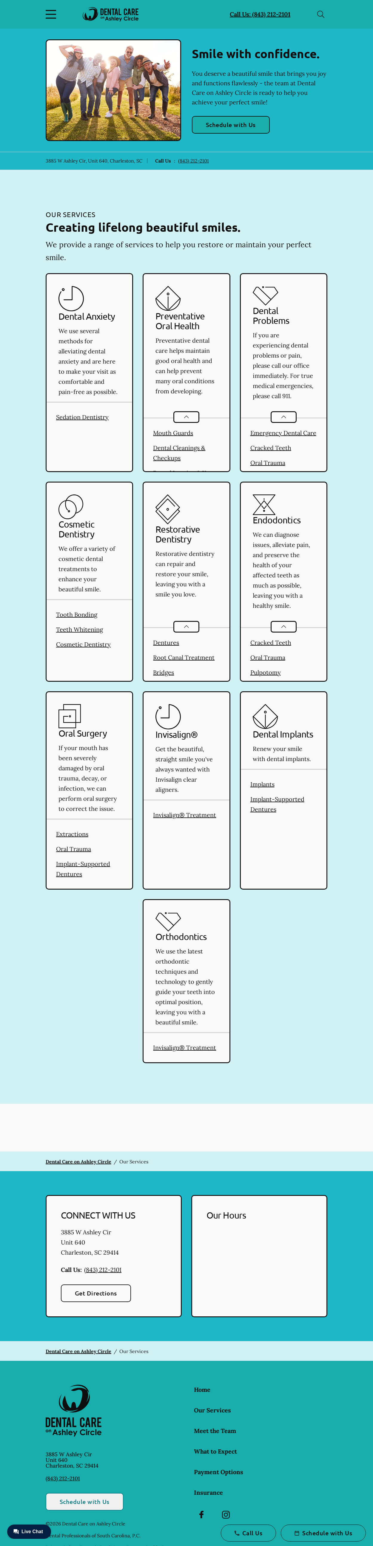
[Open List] (186, 417)
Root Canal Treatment (184, 657)
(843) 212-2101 (193, 161)
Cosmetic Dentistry (83, 644)
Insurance (208, 1492)
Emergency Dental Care (283, 433)
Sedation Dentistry (82, 417)
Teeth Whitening (79, 629)
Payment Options (218, 1472)
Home (202, 1389)
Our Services (212, 1410)
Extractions (72, 834)
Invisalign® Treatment (184, 815)
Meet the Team (215, 1430)
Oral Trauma (267, 462)
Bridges (163, 672)
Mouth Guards (173, 433)
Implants (262, 784)
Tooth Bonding (76, 614)
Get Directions (96, 1293)
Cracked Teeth (270, 448)
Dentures (166, 642)
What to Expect (215, 1451)
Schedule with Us (231, 125)
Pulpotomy (265, 672)
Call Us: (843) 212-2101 (260, 14)
